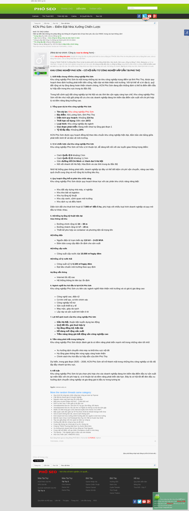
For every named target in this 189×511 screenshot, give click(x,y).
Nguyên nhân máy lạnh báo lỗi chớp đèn (68, 399)
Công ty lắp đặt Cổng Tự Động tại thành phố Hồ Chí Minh (55, 40)
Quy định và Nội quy (45, 500)
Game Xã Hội (91, 490)
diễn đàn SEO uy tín (38, 1)
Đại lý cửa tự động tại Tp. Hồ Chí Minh (48, 44)
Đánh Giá (113, 484)
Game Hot (65, 487)
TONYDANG (63, 46)
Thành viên (95, 9)
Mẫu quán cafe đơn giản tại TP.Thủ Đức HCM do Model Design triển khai (80, 412)
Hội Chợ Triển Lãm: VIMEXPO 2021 (67, 434)
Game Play (66, 490)
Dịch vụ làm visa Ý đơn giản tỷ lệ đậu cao (68, 403)
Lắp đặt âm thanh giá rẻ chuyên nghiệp (68, 397)
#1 (155, 441)
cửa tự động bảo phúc (62, 56)
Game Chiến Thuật (92, 484)
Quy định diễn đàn (140, 482)
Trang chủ (67, 9)
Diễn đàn (81, 9)
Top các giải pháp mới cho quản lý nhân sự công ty (72, 420)
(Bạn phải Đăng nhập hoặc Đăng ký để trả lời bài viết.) (139, 453)
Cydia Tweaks (115, 487)
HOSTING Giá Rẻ (44, 482)
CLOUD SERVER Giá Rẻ (47, 488)
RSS (95, 500)
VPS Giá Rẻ (42, 484)
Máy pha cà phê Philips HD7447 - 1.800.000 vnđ (71, 401)
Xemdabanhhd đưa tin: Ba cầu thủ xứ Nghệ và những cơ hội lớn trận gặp (80, 408)
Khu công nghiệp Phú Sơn (81, 111)
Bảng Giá (137, 484)
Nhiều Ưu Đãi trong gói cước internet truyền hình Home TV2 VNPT (78, 410)
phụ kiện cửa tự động (49, 36)
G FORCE (91, 438)
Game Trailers (115, 493)
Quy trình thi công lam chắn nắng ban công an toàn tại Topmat (76, 395)
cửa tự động (41, 38)
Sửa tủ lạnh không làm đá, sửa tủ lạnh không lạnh (72, 414)
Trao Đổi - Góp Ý (140, 487)
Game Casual (91, 487)
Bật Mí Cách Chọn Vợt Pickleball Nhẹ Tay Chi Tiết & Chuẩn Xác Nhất (78, 418)
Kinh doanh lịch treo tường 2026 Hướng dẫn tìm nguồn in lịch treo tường (80, 416)
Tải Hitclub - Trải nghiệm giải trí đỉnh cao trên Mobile (72, 432)
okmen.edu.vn (61, 387)
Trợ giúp (66, 500)
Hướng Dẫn (114, 482)
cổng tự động (51, 42)
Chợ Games (66, 484)
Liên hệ (57, 500)
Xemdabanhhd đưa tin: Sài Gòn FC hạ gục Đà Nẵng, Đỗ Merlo (76, 405)
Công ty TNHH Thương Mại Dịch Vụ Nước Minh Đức (73, 426)
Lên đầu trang (86, 500)
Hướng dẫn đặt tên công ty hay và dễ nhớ (68, 422)
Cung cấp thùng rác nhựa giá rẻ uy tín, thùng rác (71, 424)
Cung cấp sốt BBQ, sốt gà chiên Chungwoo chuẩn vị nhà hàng (76, 430)
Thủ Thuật (113, 490)
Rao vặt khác (47, 46)
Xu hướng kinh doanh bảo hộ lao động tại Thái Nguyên (73, 428)
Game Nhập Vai (91, 482)
